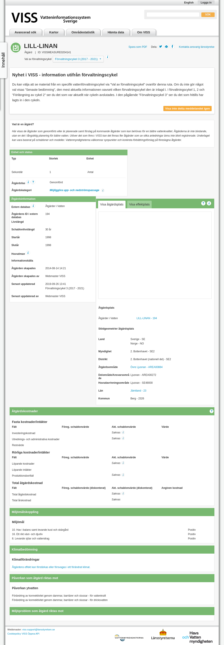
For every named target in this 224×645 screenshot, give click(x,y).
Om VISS (143, 32)
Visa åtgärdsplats (111, 204)
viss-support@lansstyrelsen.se (38, 629)
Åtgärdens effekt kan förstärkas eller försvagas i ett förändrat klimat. (51, 567)
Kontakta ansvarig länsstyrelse (196, 46)
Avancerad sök (25, 32)
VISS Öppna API (30, 633)
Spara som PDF (138, 46)
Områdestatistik (83, 32)
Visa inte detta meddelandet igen (187, 108)
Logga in (206, 2)
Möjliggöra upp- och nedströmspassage (75, 190)
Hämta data (116, 32)
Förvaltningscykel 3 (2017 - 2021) (76, 59)
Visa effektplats (139, 204)
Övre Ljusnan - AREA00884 (147, 367)
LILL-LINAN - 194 (147, 318)
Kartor (53, 32)
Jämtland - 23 (138, 390)
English (188, 2)
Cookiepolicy (14, 633)
